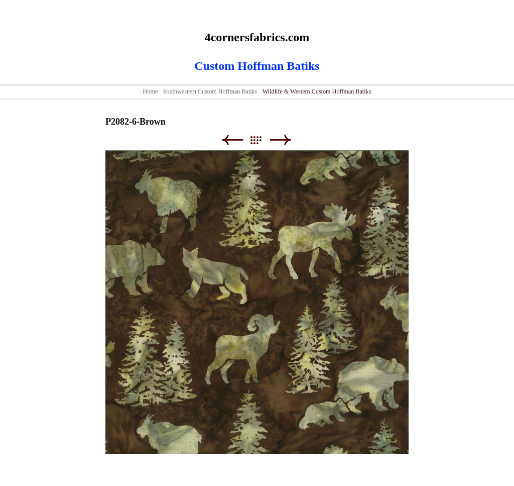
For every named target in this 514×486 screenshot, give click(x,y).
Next (280, 140)
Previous (232, 140)
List (260, 140)
